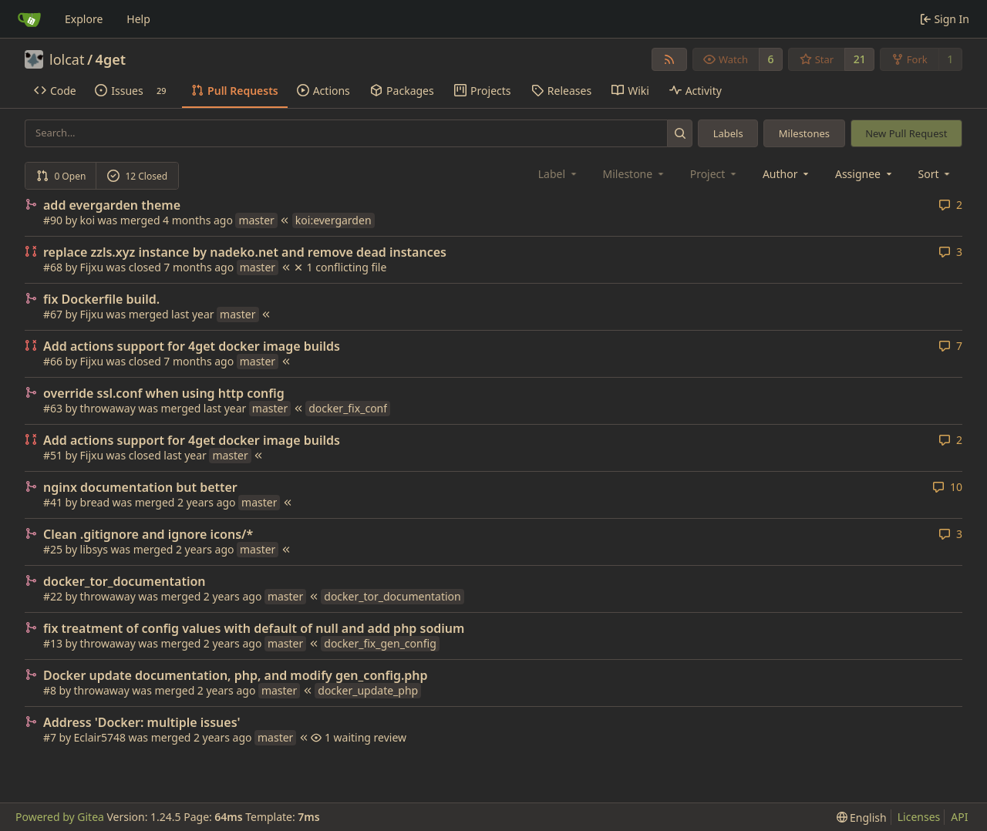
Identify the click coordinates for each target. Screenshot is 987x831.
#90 (52, 220)
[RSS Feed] (669, 59)
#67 (52, 314)
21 (860, 59)
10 (947, 486)
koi (88, 220)
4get (111, 59)
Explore (84, 19)
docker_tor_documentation (124, 581)
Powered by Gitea (59, 816)
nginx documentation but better (140, 487)
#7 (49, 737)
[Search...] (679, 132)
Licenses (919, 816)
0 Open (61, 176)
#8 (49, 690)
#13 (52, 643)
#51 (52, 455)
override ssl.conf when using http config (164, 393)
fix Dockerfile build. (101, 299)
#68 (52, 267)
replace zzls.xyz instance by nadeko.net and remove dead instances (244, 252)
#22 (52, 596)
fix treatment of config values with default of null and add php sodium (253, 628)
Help (138, 19)
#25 (52, 549)
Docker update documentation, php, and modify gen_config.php (235, 675)
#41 (52, 502)
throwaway (108, 408)
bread (94, 502)
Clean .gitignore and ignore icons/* (148, 534)
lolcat (66, 59)
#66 (52, 361)
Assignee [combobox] (864, 174)
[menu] (935, 174)
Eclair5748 (100, 737)
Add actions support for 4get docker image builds (191, 346)
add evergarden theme (111, 205)
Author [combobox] (787, 174)
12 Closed (137, 176)
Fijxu (92, 267)
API (959, 816)
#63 (52, 408)
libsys (94, 549)
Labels (728, 133)
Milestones (804, 133)
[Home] (29, 19)
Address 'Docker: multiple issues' (142, 722)
